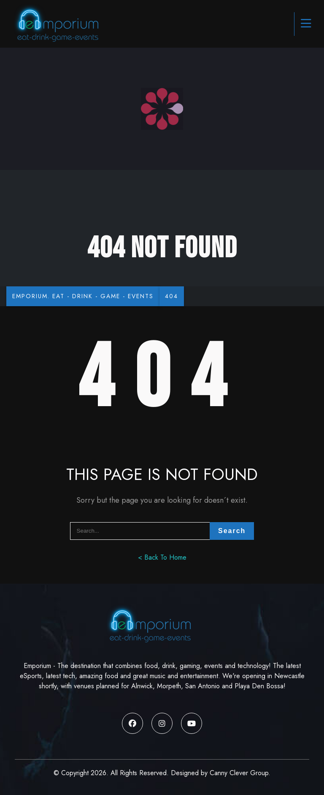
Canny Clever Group (239, 773)
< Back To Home (162, 558)
